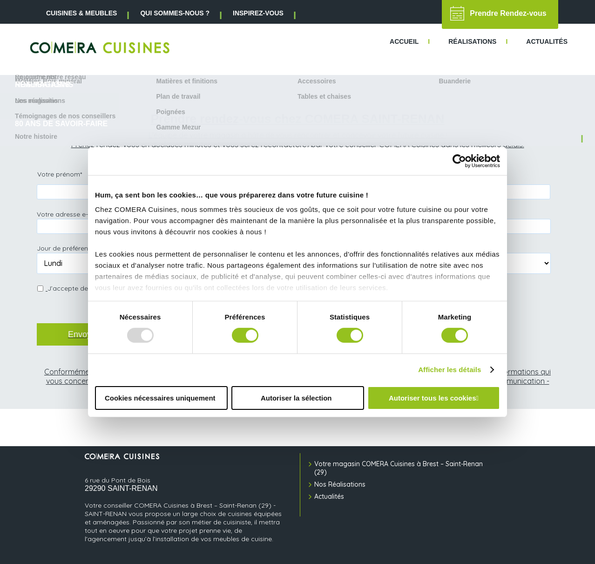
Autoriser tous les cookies (432, 398)
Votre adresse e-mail (72, 213)
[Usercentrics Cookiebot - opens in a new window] (459, 161)
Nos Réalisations (339, 484)
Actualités (329, 496)
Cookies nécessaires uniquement (160, 398)
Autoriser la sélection (296, 398)
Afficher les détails (449, 370)
